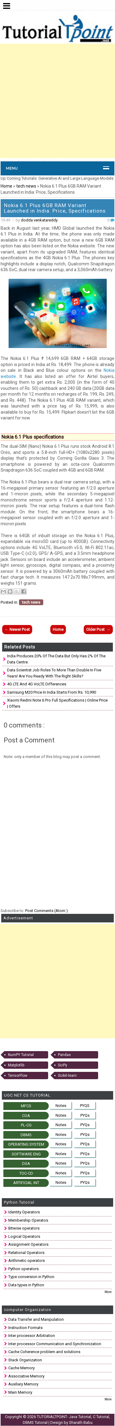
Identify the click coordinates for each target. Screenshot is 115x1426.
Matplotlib (16, 1065)
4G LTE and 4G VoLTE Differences (36, 684)
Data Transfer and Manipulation (36, 1319)
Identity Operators (24, 1212)
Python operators (23, 1268)
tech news (26, 186)
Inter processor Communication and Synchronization (54, 1344)
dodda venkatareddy (39, 220)
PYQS (85, 1105)
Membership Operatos (28, 1220)
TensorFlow (17, 1075)
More (108, 1292)
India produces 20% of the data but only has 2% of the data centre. (56, 659)
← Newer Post (17, 629)
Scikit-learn (67, 1075)
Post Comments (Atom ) (46, 910)
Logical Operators (24, 1236)
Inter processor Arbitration (31, 1335)
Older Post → (98, 629)
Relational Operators (26, 1252)
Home (6, 186)
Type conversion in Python (31, 1276)
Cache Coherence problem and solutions (44, 1351)
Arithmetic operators (26, 1260)
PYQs (85, 1115)
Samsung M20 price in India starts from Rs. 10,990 (51, 692)
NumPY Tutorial (21, 1055)
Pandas (64, 1055)
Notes (61, 1105)
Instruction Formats (25, 1327)
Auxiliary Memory (23, 1384)
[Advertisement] (57, 101)
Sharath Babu (81, 1422)
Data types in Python (26, 1285)
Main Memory (20, 1392)
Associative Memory (26, 1376)
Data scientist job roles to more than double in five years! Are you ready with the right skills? (54, 673)
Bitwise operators (24, 1228)
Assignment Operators (28, 1244)
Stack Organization (25, 1360)
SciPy (62, 1065)
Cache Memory (21, 1368)
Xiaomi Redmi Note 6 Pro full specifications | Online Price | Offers (57, 703)
